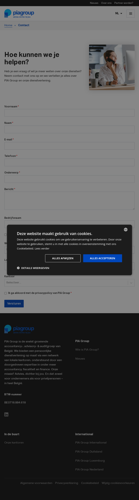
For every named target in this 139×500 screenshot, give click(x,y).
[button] (33, 268)
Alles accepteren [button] (102, 258)
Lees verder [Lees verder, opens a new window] (42, 248)
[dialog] (69, 250)
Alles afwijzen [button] (62, 258)
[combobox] (126, 229)
